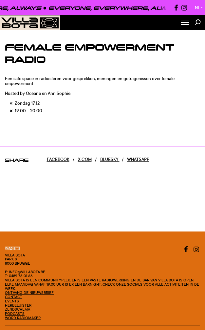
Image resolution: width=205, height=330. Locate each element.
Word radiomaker (23, 317)
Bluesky (110, 159)
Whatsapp (138, 159)
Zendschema (17, 309)
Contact (13, 296)
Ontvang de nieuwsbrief (29, 292)
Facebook (58, 159)
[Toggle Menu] (185, 22)
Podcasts (15, 313)
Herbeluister (18, 305)
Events (12, 301)
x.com (85, 159)
